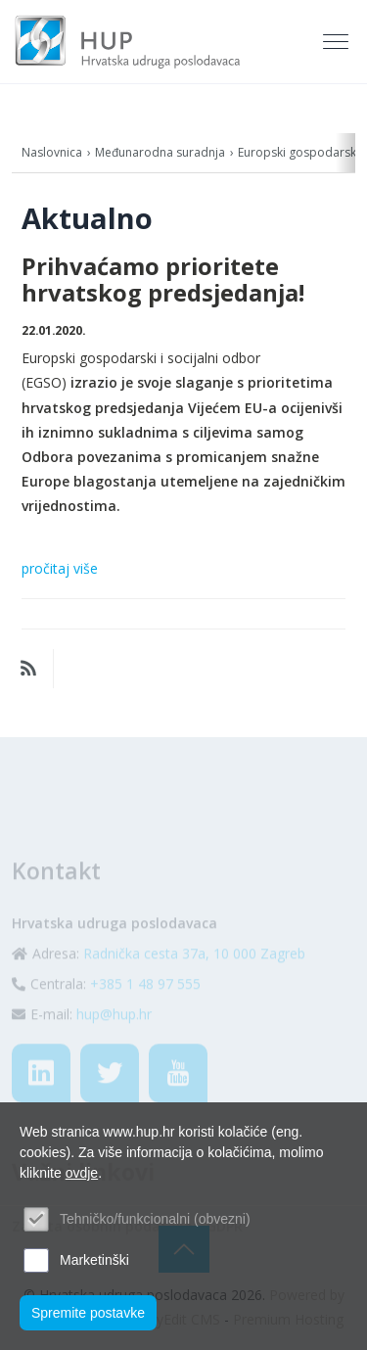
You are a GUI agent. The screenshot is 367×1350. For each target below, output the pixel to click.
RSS (28, 668)
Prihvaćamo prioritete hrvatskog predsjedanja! (163, 279)
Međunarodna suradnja (160, 152)
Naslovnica (52, 152)
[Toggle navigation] (337, 42)
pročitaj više (60, 568)
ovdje (82, 1173)
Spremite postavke (88, 1313)
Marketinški (94, 1260)
